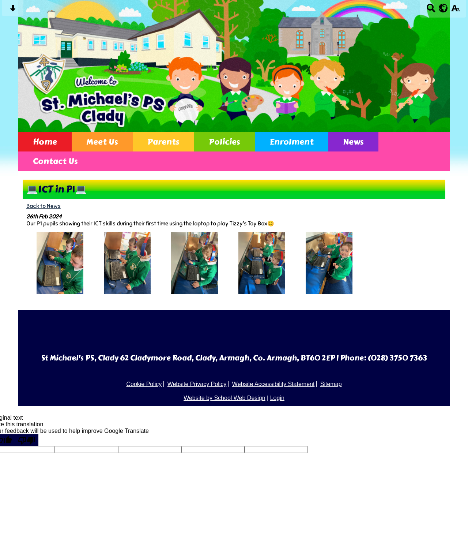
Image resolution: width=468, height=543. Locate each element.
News (353, 141)
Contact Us (55, 161)
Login (277, 398)
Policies (224, 141)
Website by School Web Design (224, 398)
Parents (163, 141)
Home (45, 141)
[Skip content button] (12, 10)
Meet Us (102, 141)
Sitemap (331, 384)
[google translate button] (443, 8)
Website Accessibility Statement (273, 384)
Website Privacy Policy (197, 384)
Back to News (43, 205)
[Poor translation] (26, 440)
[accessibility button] (455, 10)
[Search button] (431, 10)
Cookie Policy (144, 384)
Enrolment (291, 141)
